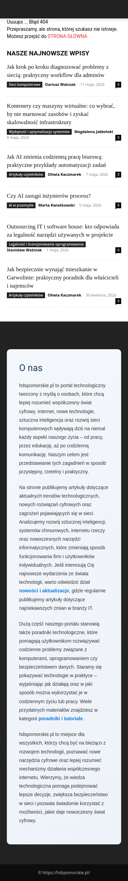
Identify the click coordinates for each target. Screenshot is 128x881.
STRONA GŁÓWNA (67, 36)
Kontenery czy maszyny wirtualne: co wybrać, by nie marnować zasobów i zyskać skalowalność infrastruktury (61, 114)
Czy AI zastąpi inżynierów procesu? (48, 196)
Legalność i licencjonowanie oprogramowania (46, 244)
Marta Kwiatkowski (56, 205)
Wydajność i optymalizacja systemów (39, 131)
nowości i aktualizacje (44, 590)
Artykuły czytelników (26, 174)
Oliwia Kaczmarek (64, 174)
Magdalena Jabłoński (93, 131)
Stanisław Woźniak (24, 249)
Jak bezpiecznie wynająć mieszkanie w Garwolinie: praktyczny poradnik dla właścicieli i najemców (63, 277)
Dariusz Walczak (60, 84)
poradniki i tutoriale (61, 718)
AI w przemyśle (21, 205)
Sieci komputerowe (24, 84)
